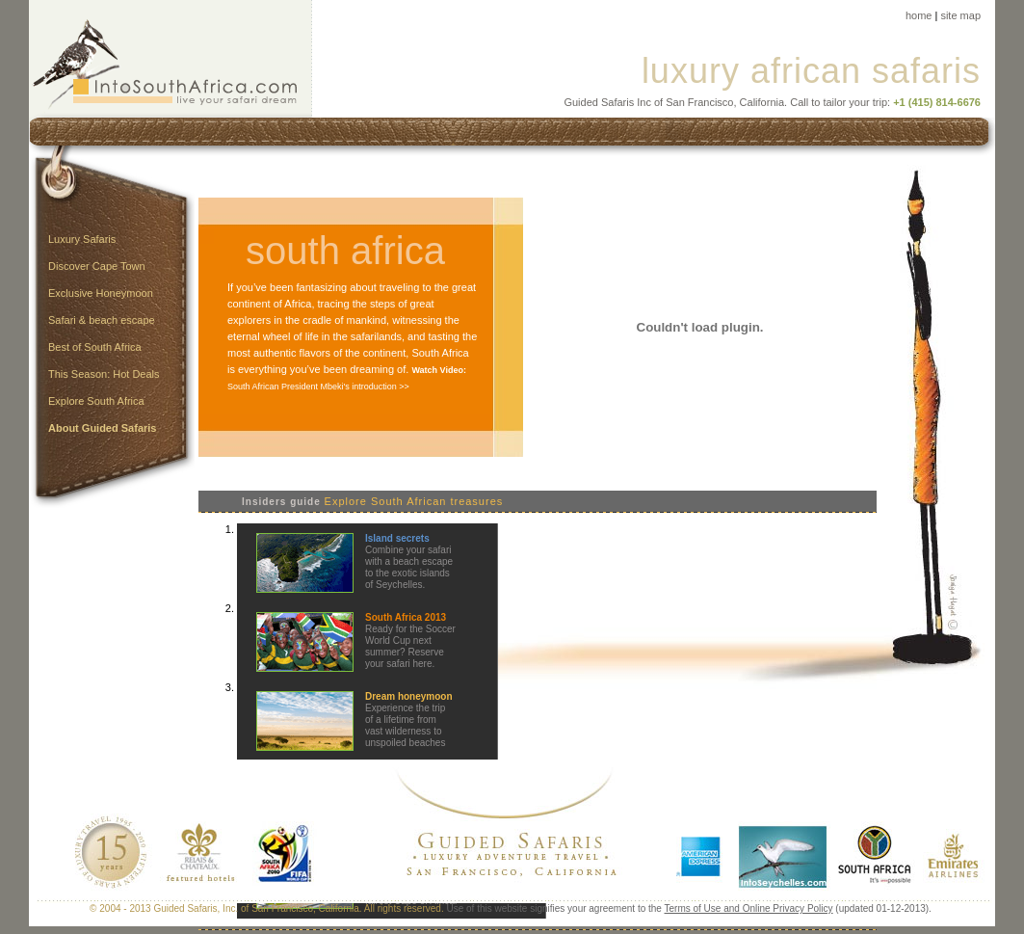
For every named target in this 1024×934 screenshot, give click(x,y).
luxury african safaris (811, 71)
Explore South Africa (96, 401)
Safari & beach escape (101, 320)
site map (960, 15)
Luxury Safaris (82, 239)
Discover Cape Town (96, 266)
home (919, 15)
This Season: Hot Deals (104, 374)
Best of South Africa (95, 347)
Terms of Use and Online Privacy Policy (749, 908)
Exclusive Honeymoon (100, 293)
